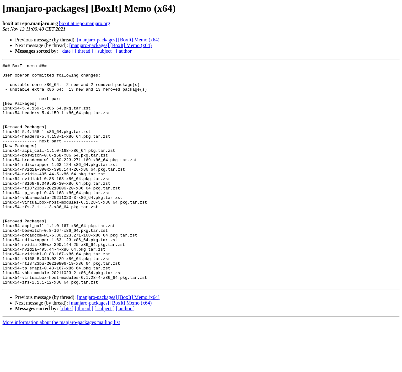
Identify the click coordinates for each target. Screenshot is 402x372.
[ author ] (125, 51)
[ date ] (66, 51)
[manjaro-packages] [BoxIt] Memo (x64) (118, 39)
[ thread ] (84, 51)
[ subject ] (105, 51)
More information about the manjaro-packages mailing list (61, 366)
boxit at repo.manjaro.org (84, 23)
